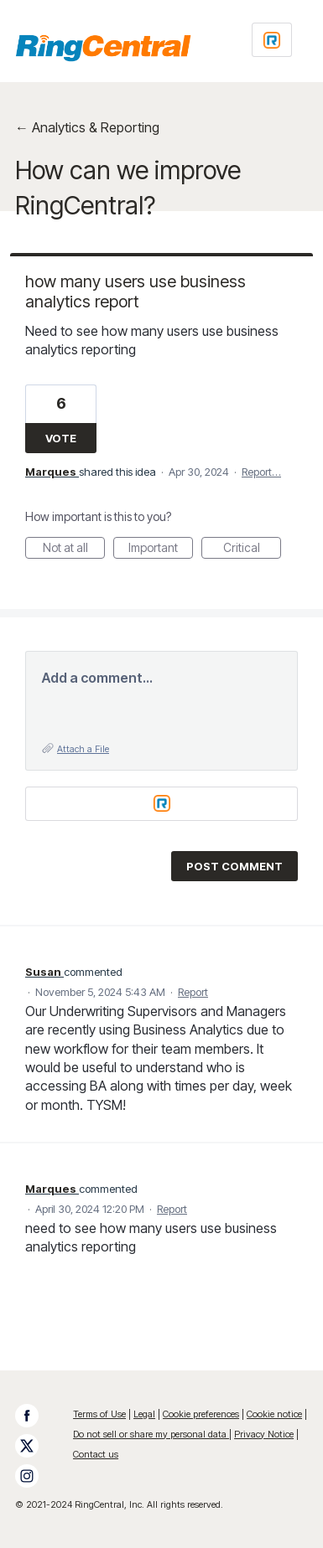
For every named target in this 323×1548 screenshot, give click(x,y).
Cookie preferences (201, 1414)
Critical (252, 549)
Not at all (74, 549)
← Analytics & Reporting (87, 127)
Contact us (95, 1454)
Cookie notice (274, 1414)
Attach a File (83, 749)
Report (193, 991)
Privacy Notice (264, 1434)
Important (160, 549)
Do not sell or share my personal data (151, 1434)
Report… (261, 471)
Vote (60, 438)
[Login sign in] (272, 40)
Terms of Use (99, 1414)
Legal (144, 1414)
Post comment (234, 866)
